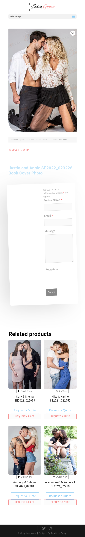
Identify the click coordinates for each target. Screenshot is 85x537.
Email (47, 216)
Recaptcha (52, 270)
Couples (20, 140)
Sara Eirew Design (59, 533)
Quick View (25, 391)
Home (13, 140)
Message (49, 232)
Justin (25, 150)
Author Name (51, 201)
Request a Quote (25, 410)
